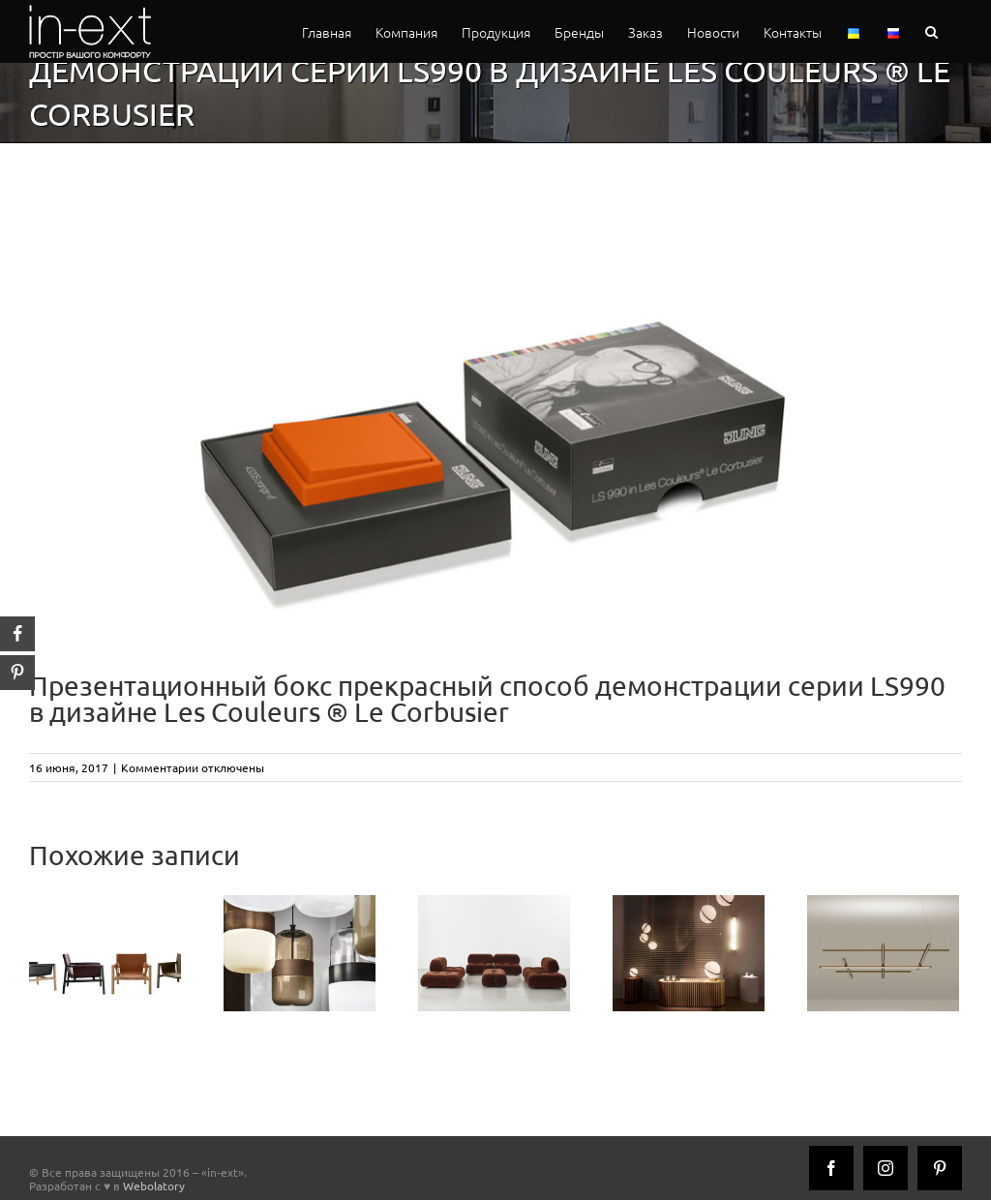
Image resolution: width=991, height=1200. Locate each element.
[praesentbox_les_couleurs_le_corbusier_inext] (495, 408)
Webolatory (154, 1185)
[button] (931, 31)
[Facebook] (831, 1168)
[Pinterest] (939, 1168)
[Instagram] (885, 1168)
